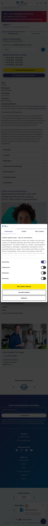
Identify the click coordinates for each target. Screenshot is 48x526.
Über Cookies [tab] (39, 231)
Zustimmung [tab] (8, 231)
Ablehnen (24, 298)
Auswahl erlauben (24, 292)
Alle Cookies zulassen (24, 286)
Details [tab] (24, 231)
